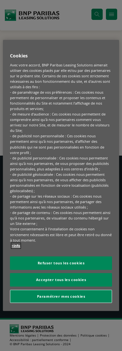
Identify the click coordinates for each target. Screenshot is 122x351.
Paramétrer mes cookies (61, 296)
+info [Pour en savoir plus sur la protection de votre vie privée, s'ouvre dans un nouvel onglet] (16, 245)
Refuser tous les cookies (61, 263)
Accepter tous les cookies (61, 279)
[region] (61, 175)
